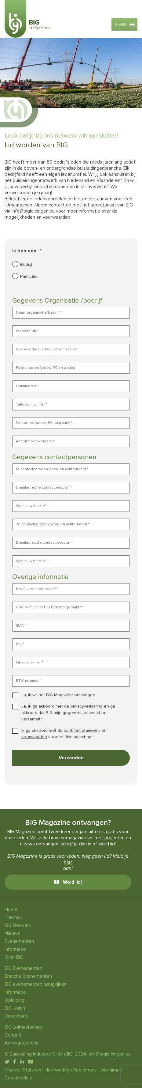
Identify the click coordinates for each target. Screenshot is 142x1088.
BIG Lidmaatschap (23, 1027)
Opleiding (14, 1000)
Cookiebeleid (18, 1078)
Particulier (29, 276)
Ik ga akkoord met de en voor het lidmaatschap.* (64, 733)
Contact (13, 1035)
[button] (121, 24)
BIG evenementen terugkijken (36, 984)
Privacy (12, 1070)
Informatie (15, 949)
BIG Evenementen (23, 968)
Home (11, 909)
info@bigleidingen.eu (33, 211)
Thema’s (14, 917)
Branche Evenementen (28, 976)
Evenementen (19, 941)
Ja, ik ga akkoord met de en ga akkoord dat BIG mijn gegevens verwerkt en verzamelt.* (68, 713)
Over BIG (14, 957)
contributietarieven (82, 730)
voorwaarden (34, 736)
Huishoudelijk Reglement (70, 1070)
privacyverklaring (87, 706)
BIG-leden (15, 1008)
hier (22, 199)
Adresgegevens (21, 1043)
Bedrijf (26, 264)
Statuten (32, 1070)
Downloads (16, 1016)
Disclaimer (110, 1070)
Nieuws (12, 933)
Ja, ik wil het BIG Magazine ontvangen (58, 694)
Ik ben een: (27, 251)
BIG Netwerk (18, 925)
